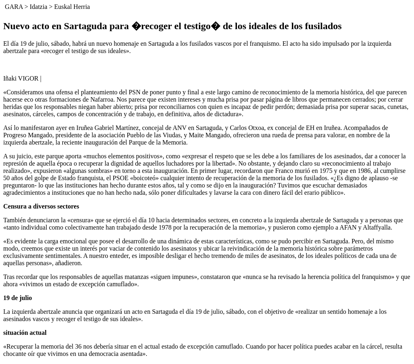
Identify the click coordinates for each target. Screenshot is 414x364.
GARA (14, 6)
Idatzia (38, 6)
